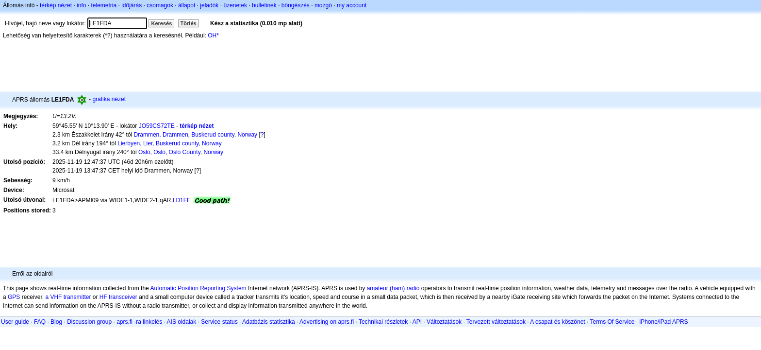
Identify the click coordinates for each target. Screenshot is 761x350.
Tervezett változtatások (496, 321)
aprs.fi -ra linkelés (139, 321)
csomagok (160, 5)
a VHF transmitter (68, 297)
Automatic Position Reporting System (198, 288)
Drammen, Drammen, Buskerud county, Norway (196, 134)
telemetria (103, 5)
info (81, 5)
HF (103, 297)
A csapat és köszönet (557, 321)
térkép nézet (56, 5)
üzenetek (235, 5)
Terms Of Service (612, 321)
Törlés (189, 23)
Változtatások (444, 321)
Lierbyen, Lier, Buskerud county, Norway (169, 143)
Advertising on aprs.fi (326, 321)
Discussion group (89, 321)
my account (351, 5)
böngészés (295, 5)
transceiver (123, 297)
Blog (56, 321)
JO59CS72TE (157, 125)
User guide (15, 321)
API (417, 321)
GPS (14, 297)
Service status (219, 321)
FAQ (40, 321)
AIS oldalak (182, 321)
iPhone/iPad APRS (664, 321)
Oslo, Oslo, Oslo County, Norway (180, 152)
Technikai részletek (383, 321)
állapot (186, 5)
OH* (213, 35)
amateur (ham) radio (393, 288)
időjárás (131, 5)
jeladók (209, 5)
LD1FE (182, 200)
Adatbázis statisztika (268, 321)
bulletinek (264, 5)
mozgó (323, 5)
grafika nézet (109, 99)
